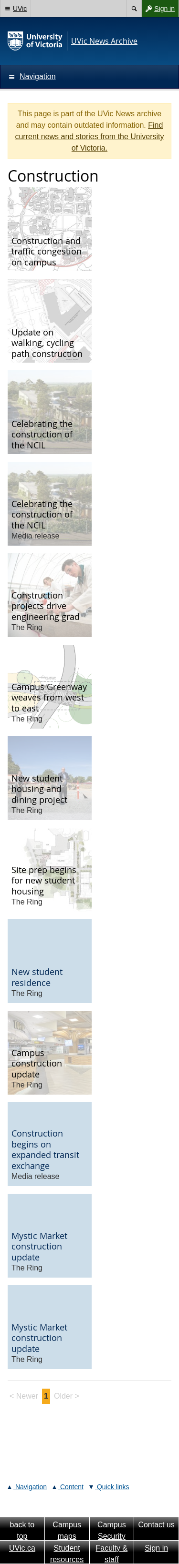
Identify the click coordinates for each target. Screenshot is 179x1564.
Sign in (158, 8)
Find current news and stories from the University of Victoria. (89, 136)
